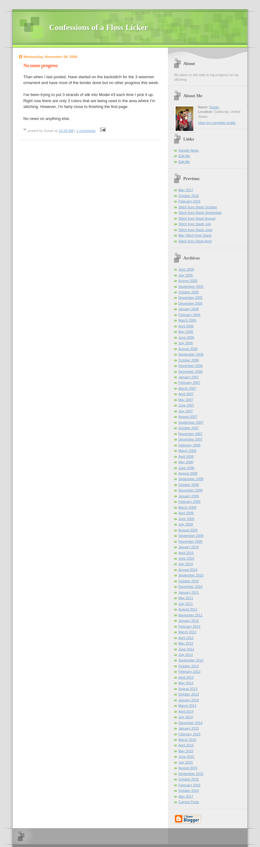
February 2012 (189, 626)
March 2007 (187, 388)
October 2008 (188, 485)
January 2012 (188, 620)
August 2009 (187, 530)
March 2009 (187, 507)
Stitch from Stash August (196, 218)
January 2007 (188, 377)
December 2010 (190, 586)
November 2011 (190, 615)
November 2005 (190, 297)
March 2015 (187, 739)
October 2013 (188, 694)
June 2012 (186, 649)
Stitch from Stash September (200, 212)
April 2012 (186, 638)
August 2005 (187, 281)
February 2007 (189, 382)
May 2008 (185, 462)
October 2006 (188, 360)
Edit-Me (184, 156)
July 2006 (185, 343)
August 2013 (187, 689)
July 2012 (185, 654)
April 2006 (186, 326)
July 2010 (185, 564)
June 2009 (186, 519)
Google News (188, 150)
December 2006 (190, 371)
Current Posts (188, 802)
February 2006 (189, 315)
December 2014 (190, 723)
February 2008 (189, 445)
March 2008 (187, 450)
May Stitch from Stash (194, 235)
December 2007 (190, 439)
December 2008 (190, 490)
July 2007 (185, 411)
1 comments (85, 131)
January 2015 (188, 728)
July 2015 (185, 762)
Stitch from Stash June (195, 230)
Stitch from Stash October (197, 207)
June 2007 (186, 405)
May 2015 (185, 751)
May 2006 (185, 331)
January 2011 (188, 592)
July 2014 (185, 717)
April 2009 (186, 513)
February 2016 (189, 201)
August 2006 (187, 349)
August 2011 (187, 609)
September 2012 (191, 660)
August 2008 (187, 473)
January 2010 (188, 547)
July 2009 (185, 524)
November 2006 (190, 366)
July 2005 (185, 275)
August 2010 (187, 570)
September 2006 (191, 354)
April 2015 (186, 745)
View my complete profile (217, 123)
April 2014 (186, 711)
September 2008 (191, 479)
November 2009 (190, 541)
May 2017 (185, 190)
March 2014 (187, 705)
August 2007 (187, 416)
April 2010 (186, 553)
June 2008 (186, 468)
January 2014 (188, 700)
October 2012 (188, 666)
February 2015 (189, 734)
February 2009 (189, 501)
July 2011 (185, 604)
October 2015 (188, 779)
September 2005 (191, 286)
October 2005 (188, 292)
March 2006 (187, 320)
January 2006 (188, 309)
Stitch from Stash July (194, 224)
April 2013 (186, 677)
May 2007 (185, 400)
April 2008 (186, 456)
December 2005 (190, 303)
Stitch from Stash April (195, 241)
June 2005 (186, 269)
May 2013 (185, 683)
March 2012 (187, 632)
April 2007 (186, 394)
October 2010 (188, 581)
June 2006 (186, 337)
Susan (214, 107)
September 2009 (191, 535)
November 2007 (190, 434)
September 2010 (191, 575)
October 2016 (188, 196)
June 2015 (186, 756)
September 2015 (191, 774)
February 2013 (189, 671)
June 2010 (186, 558)
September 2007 (191, 422)
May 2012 (185, 643)
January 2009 (188, 496)
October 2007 (188, 428)
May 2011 (185, 598)
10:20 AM (66, 131)
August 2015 (187, 768)
